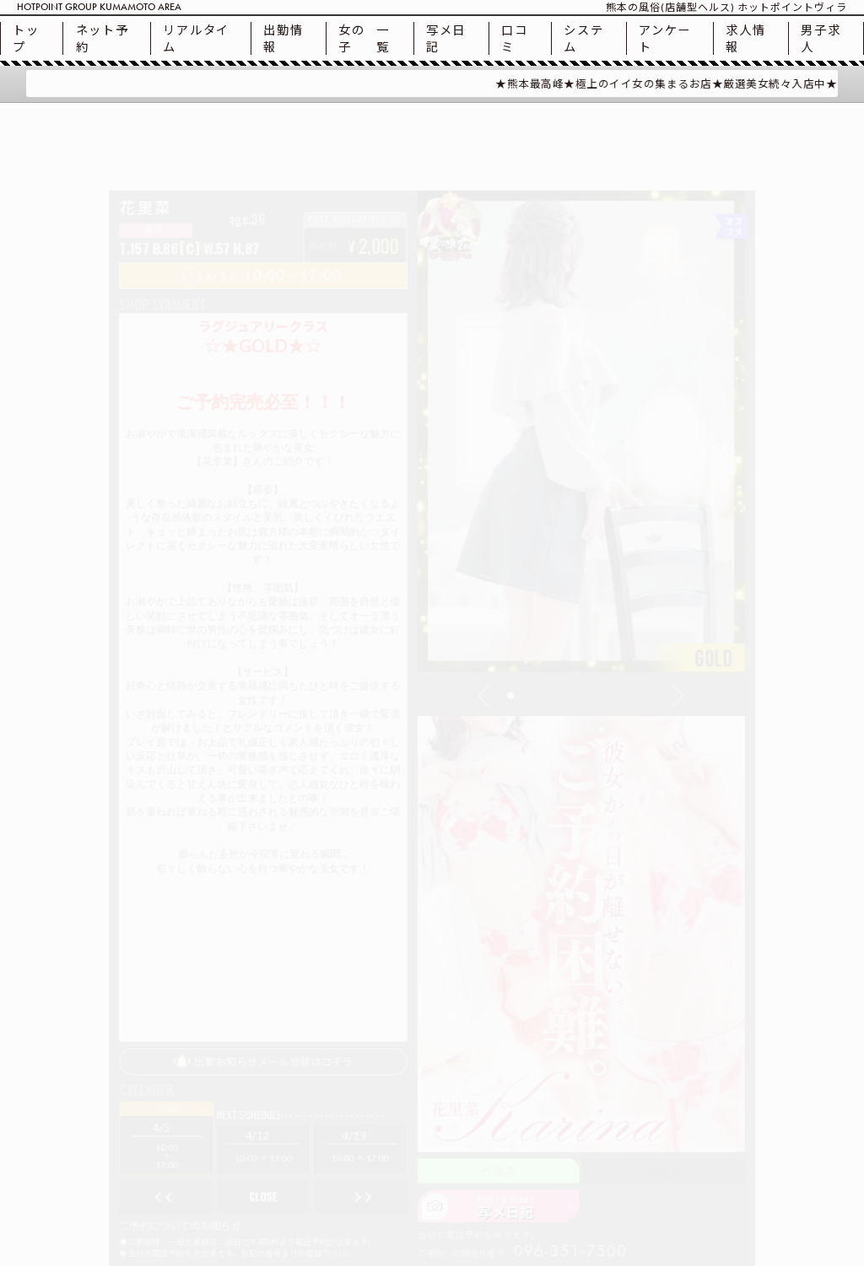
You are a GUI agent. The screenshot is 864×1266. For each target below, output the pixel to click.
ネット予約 (102, 38)
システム (583, 38)
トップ (26, 38)
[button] (499, 689)
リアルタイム (196, 38)
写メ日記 (446, 38)
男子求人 (820, 38)
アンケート (665, 38)
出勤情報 (283, 38)
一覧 (363, 38)
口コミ (514, 38)
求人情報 (745, 38)
